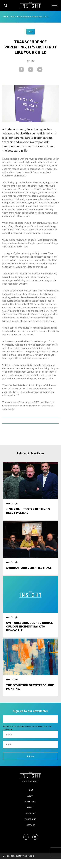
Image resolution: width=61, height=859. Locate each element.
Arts (12, 16)
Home (5, 16)
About (30, 795)
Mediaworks (28, 855)
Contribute (30, 819)
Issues (30, 807)
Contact (30, 825)
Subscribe (30, 813)
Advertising (30, 801)
